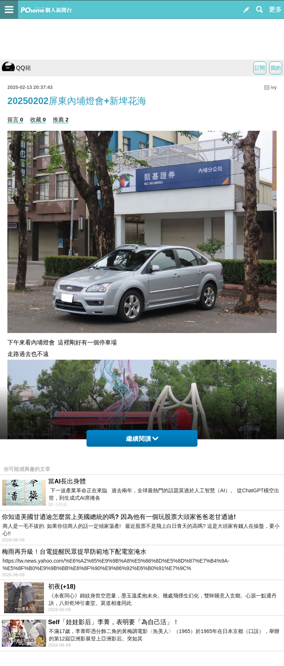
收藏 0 (38, 119)
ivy (274, 87)
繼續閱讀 (142, 438)
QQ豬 (16, 67)
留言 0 (15, 119)
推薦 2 (61, 119)
